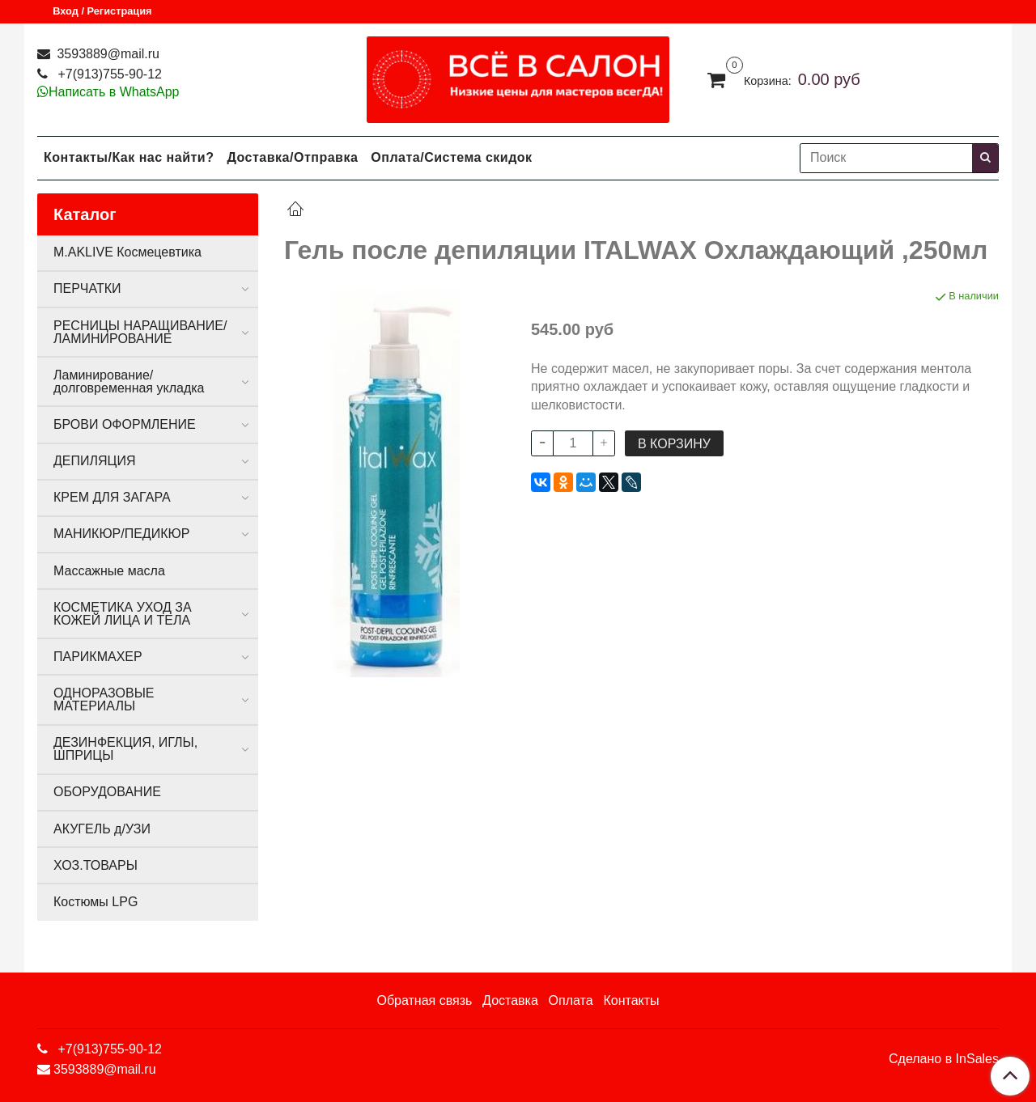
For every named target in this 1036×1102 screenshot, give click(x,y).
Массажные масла (109, 571)
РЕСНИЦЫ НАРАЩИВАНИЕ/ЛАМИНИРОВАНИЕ (140, 332)
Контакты (631, 1000)
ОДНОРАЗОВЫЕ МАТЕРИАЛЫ (103, 699)
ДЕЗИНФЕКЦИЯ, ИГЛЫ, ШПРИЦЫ (125, 748)
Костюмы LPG (95, 902)
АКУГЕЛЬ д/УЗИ (102, 829)
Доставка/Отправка (292, 157)
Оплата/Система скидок (451, 157)
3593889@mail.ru (106, 54)
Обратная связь (424, 1000)
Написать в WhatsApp (114, 92)
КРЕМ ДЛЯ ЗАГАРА (112, 497)
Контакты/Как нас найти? (129, 157)
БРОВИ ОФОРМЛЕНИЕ (124, 424)
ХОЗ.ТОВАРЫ (95, 865)
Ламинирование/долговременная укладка (128, 381)
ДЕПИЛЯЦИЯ (94, 461)
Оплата (571, 1000)
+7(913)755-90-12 (108, 74)
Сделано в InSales (944, 1059)
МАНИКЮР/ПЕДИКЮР (121, 533)
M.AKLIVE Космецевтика (127, 252)
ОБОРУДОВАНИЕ (107, 792)
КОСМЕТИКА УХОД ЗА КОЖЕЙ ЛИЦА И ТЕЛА (122, 613)
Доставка (510, 1000)
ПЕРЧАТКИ (87, 288)
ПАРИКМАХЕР (97, 656)
